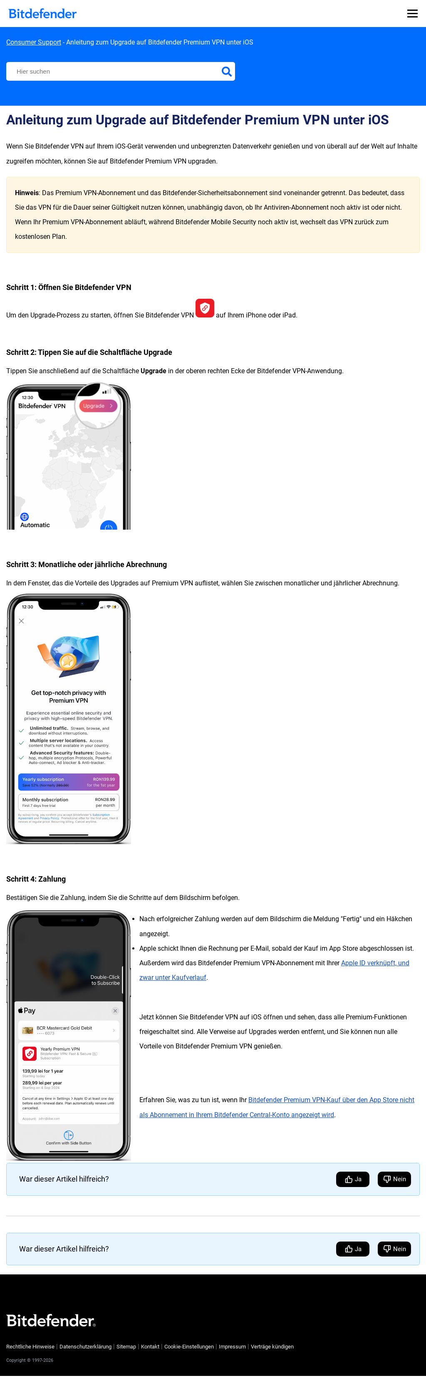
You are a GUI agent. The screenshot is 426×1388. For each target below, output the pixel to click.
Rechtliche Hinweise (30, 1346)
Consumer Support (33, 42)
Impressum (232, 1346)
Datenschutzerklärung (85, 1346)
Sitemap (126, 1346)
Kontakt (150, 1346)
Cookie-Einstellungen (189, 1347)
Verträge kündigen (272, 1346)
